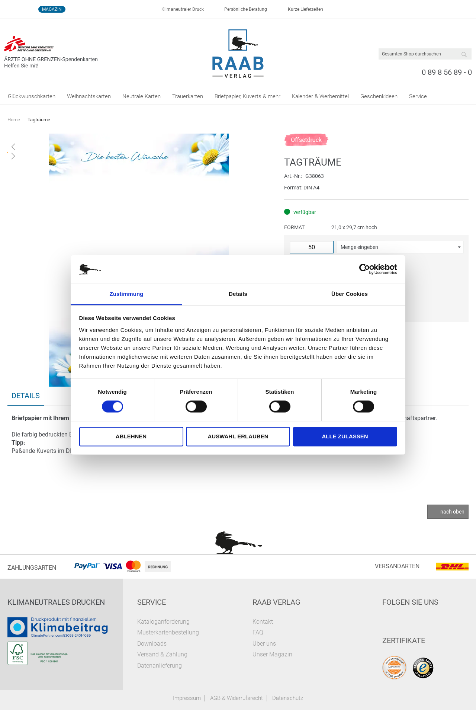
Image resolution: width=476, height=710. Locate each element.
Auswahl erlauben (238, 436)
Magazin (52, 9)
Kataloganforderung (163, 621)
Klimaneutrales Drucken (56, 602)
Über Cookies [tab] (349, 294)
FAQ (258, 632)
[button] (400, 247)
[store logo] (238, 53)
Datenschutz (287, 698)
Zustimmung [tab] (127, 294)
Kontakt (263, 621)
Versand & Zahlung (162, 654)
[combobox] (425, 54)
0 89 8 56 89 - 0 (447, 72)
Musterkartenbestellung (168, 632)
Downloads (152, 643)
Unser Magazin (272, 654)
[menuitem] (31, 96)
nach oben (452, 512)
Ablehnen (131, 436)
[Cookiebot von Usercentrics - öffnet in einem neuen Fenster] (364, 269)
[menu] (238, 96)
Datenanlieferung (159, 665)
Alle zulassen (345, 436)
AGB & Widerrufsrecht (236, 698)
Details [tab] (238, 294)
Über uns (264, 643)
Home (13, 119)
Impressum (187, 698)
